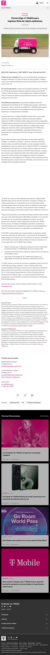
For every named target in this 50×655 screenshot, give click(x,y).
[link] (18, 395)
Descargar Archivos (7, 65)
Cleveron (41, 322)
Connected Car (14, 403)
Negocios (25, 13)
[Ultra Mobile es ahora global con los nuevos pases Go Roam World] (25, 527)
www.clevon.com (6, 286)
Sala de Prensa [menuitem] (6, 8)
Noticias (25, 15)
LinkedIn (25, 325)
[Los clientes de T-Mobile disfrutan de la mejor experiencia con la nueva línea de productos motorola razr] (25, 485)
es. (43, 291)
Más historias (44, 416)
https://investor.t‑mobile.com (10, 377)
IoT (23, 403)
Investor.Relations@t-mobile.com (12, 375)
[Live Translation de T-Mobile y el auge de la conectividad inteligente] (25, 441)
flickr (20, 325)
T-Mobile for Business (33, 403)
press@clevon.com (7, 384)
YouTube (30, 325)
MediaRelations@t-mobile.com (11, 366)
